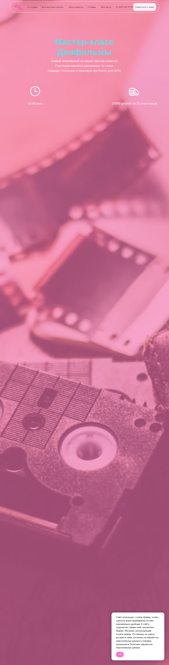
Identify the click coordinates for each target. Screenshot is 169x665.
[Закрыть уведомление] (162, 614)
